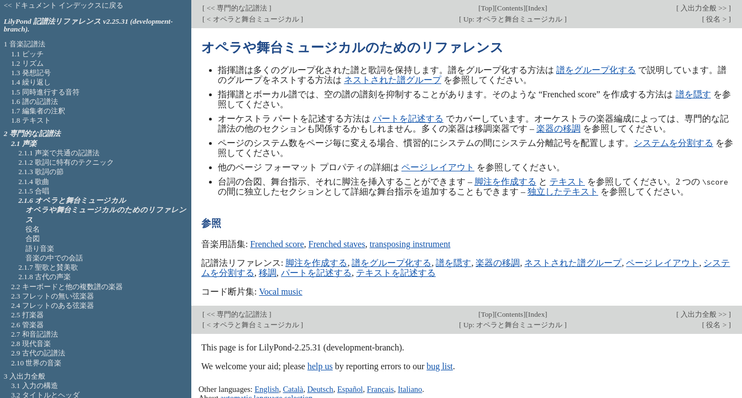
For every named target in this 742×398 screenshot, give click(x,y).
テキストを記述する (396, 272)
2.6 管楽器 (27, 325)
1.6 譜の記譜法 (34, 101)
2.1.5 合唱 (33, 191)
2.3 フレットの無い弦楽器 (52, 296)
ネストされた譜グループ (392, 80)
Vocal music (280, 291)
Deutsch (320, 388)
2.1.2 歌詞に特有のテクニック (66, 162)
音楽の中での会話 (54, 258)
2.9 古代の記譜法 (38, 353)
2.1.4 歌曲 (33, 181)
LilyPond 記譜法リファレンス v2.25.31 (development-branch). (88, 25)
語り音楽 (39, 248)
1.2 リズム (27, 63)
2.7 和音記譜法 (34, 334)
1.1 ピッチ (27, 54)
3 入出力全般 (24, 376)
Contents (510, 8)
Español (350, 388)
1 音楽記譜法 (24, 44)
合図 (32, 238)
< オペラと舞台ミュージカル (252, 19)
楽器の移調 (558, 128)
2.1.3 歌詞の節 (41, 171)
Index (536, 8)
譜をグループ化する (596, 70)
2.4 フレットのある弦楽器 (52, 305)
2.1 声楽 (23, 143)
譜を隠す (693, 94)
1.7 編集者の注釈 (38, 111)
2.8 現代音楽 (31, 343)
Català (293, 388)
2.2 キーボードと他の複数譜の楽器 (67, 286)
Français (380, 388)
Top (486, 8)
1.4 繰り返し (31, 82)
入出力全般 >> (704, 8)
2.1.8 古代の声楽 (44, 277)
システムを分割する (673, 143)
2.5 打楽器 (27, 315)
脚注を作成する (505, 181)
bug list (439, 366)
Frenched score (277, 244)
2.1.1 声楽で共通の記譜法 (59, 153)
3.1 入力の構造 (34, 385)
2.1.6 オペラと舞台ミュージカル (72, 200)
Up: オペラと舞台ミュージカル (513, 19)
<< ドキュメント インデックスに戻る (64, 5)
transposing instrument (409, 244)
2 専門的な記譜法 (32, 133)
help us (320, 366)
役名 (32, 229)
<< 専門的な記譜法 (237, 8)
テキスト (567, 181)
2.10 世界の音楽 (36, 363)
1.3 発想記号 (31, 73)
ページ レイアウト (437, 167)
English (266, 388)
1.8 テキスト (31, 120)
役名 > (716, 19)
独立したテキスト (562, 191)
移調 (267, 272)
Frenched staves (337, 244)
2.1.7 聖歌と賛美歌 (48, 267)
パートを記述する (408, 118)
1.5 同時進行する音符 (45, 92)
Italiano (410, 388)
